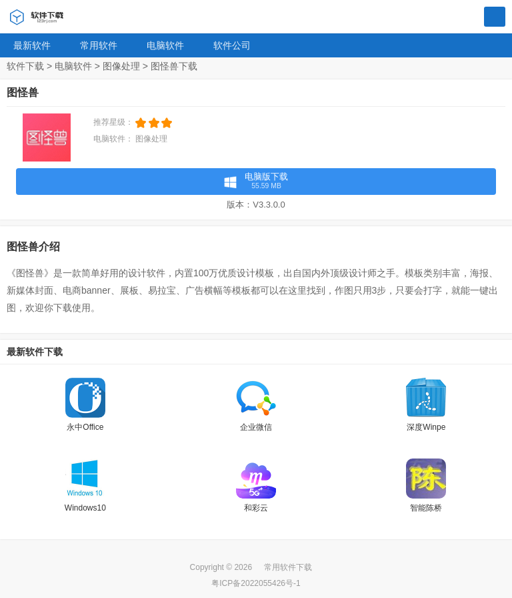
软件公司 (232, 45)
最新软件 (32, 45)
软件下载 (25, 66)
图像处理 (121, 66)
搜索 (494, 17)
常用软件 (98, 45)
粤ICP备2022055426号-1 (255, 583)
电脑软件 (165, 45)
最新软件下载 (35, 351)
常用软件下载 (288, 567)
